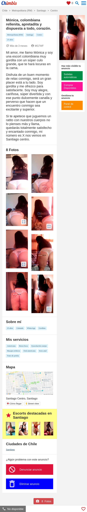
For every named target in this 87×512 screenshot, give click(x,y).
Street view (32, 403)
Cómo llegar (14, 403)
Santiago (10, 449)
